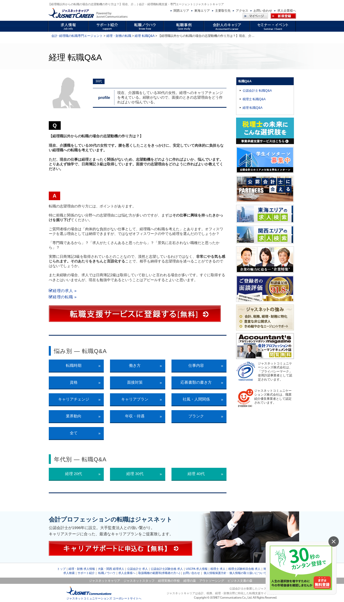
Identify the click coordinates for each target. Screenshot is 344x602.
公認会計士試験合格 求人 (167, 568)
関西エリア (181, 10)
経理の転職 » (63, 297)
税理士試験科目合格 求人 (244, 568)
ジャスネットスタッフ (139, 581)
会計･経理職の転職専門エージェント (77, 36)
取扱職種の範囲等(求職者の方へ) (159, 572)
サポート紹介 (86, 572)
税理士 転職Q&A (254, 99)
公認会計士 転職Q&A (257, 90)
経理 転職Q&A (144, 36)
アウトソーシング (211, 581)
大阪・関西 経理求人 (111, 568)
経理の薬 (189, 581)
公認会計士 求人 (137, 568)
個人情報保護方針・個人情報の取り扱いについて (235, 572)
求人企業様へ (286, 10)
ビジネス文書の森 (240, 581)
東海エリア (202, 10)
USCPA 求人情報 (197, 568)
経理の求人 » (63, 290)
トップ (61, 568)
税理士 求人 (217, 568)
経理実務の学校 (169, 581)
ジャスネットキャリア (104, 581)
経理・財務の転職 (118, 36)
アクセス (242, 10)
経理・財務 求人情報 (81, 568)
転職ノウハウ (106, 572)
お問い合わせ (262, 10)
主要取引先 (223, 10)
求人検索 (69, 572)
